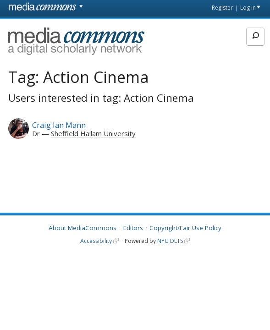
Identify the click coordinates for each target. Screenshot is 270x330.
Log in (248, 7)
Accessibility (96, 241)
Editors (133, 228)
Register (222, 7)
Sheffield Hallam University (93, 133)
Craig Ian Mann (59, 125)
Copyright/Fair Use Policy (185, 228)
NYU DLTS (170, 241)
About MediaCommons (82, 228)
